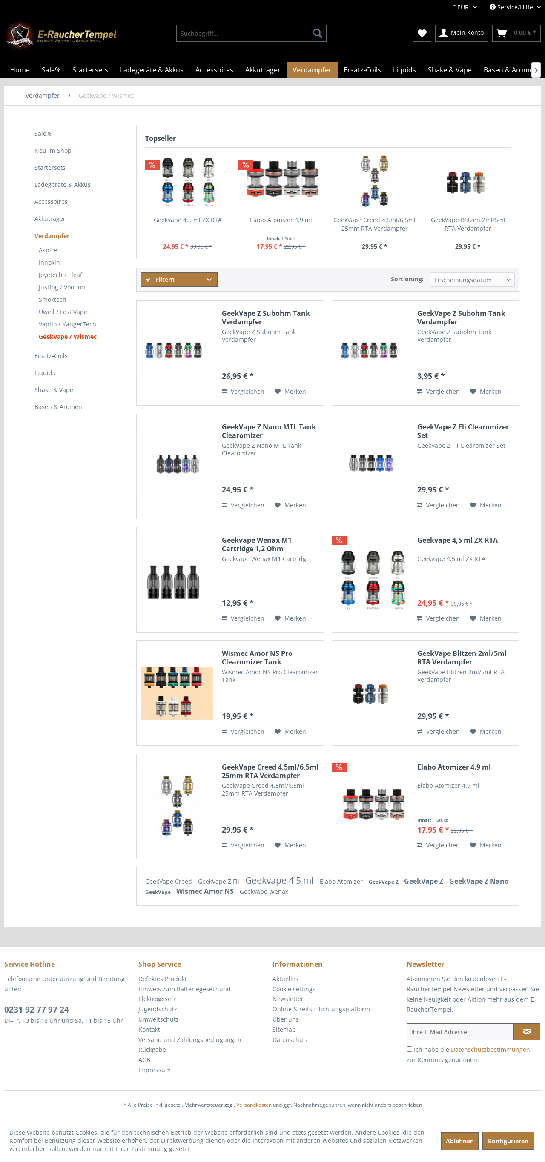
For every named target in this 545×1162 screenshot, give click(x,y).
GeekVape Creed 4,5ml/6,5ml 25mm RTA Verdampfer (374, 224)
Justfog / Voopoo (62, 287)
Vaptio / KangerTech (67, 324)
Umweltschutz (158, 1019)
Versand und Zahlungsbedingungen (189, 1040)
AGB (144, 1060)
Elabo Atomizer (342, 881)
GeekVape (158, 892)
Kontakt (149, 1029)
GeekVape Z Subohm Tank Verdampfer (266, 317)
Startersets (50, 167)
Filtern (160, 279)
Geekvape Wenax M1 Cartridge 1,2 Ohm (257, 544)
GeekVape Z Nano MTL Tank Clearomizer (269, 431)
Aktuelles (285, 979)
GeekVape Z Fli (219, 881)
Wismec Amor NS (205, 891)
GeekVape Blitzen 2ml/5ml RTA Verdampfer (468, 224)
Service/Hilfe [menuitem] (512, 7)
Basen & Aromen (58, 407)
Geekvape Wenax (264, 891)
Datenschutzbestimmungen (490, 1049)
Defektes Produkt (162, 979)
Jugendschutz (157, 1009)
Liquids (44, 373)
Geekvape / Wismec (68, 336)
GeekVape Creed (169, 881)
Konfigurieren (508, 1141)
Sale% (43, 133)
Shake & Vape (53, 390)
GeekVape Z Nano (479, 881)
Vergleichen (243, 391)
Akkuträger (50, 219)
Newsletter (288, 999)
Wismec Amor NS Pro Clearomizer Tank (257, 657)
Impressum (154, 1070)
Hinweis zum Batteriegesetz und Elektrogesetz (184, 994)
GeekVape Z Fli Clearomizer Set (463, 431)
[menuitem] (251, 33)
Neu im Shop (53, 150)
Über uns (285, 1019)
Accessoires (51, 201)
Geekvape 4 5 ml (280, 880)
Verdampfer (51, 236)
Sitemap (284, 1029)
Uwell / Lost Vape (63, 312)
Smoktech (52, 299)
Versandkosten (254, 1104)
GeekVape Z (384, 881)
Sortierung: (407, 279)
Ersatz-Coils (51, 356)
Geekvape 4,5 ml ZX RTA (188, 220)
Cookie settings (294, 989)
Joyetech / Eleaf (60, 275)
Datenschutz (290, 1040)
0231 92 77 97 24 (36, 1009)
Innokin (49, 262)
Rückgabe (152, 1049)
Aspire (48, 250)
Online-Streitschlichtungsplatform (321, 1009)
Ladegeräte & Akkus (62, 184)
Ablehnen (460, 1141)
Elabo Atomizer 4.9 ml (281, 220)
